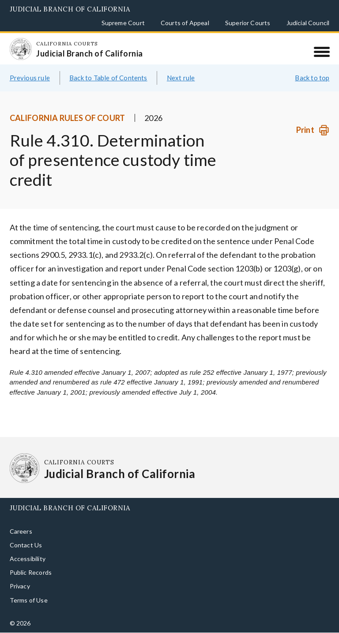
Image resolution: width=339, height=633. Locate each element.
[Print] (312, 130)
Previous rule (30, 78)
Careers (21, 531)
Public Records (31, 572)
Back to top (312, 78)
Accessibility (27, 558)
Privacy (20, 586)
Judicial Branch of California (70, 9)
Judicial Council (308, 22)
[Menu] (321, 51)
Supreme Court (123, 22)
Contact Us (26, 545)
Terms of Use (29, 600)
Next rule (181, 78)
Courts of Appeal (185, 22)
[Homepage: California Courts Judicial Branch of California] (21, 49)
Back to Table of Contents (108, 78)
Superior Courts (248, 22)
